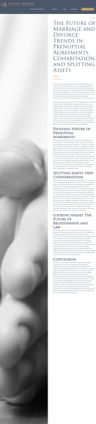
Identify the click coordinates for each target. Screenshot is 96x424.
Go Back (92, 18)
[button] (37, 9)
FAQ (64, 9)
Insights (74, 9)
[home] (17, 4)
